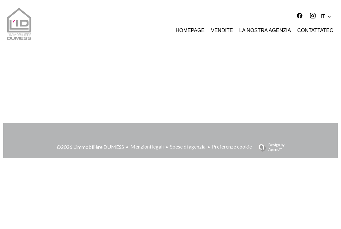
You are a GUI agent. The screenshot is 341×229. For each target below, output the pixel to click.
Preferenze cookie (232, 146)
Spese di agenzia (188, 146)
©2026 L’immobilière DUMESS (90, 147)
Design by (269, 147)
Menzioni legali (147, 146)
